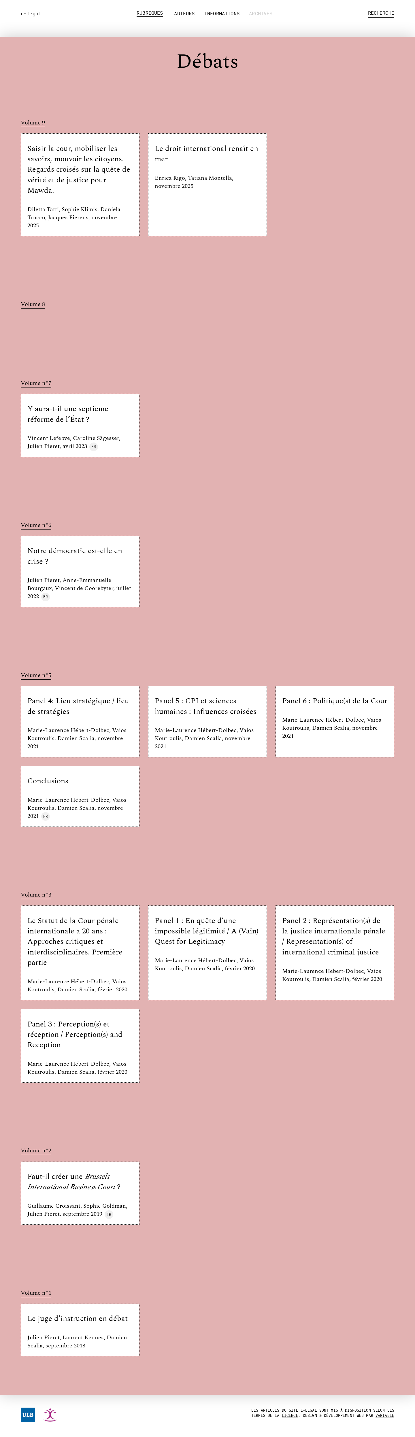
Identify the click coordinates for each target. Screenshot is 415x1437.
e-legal (31, 13)
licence (290, 1415)
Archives (260, 13)
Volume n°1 (36, 1293)
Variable (385, 1415)
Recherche (381, 13)
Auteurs (184, 13)
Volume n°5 (36, 675)
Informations (221, 13)
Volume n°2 (36, 1151)
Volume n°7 (36, 383)
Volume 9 (33, 123)
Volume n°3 (36, 895)
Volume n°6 (36, 525)
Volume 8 (33, 304)
